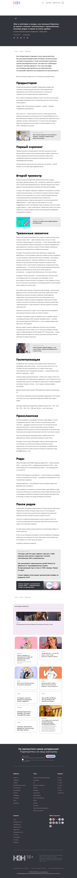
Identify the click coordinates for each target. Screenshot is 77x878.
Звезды (35, 803)
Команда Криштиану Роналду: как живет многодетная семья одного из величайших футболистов (24, 713)
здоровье (28, 51)
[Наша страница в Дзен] (50, 823)
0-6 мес (60, 777)
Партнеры (16, 803)
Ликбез (18, 681)
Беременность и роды (19, 785)
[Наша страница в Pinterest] (56, 823)
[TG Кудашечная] (53, 819)
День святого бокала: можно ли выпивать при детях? (25, 684)
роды (21, 51)
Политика (16, 842)
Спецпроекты (17, 824)
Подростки (61, 793)
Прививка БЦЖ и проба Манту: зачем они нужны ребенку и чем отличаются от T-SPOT (49, 685)
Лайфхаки (19, 653)
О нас (14, 819)
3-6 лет (59, 787)
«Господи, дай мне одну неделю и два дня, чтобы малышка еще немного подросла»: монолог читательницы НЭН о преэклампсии (36, 556)
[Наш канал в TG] (50, 819)
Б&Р (16, 18)
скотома (26, 425)
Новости (17, 622)
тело (17, 51)
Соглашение (16, 837)
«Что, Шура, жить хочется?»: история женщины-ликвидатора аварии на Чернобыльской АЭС (50, 722)
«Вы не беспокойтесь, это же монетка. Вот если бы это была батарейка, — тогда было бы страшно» (49, 699)
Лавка (48, 3)
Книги (34, 800)
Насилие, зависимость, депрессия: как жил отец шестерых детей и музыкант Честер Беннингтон (25, 728)
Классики (35, 805)
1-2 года (60, 782)
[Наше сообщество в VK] (59, 819)
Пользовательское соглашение (21, 868)
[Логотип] (16, 2)
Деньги (35, 787)
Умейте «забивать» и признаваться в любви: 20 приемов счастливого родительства (24, 658)
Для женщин (16, 790)
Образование (37, 795)
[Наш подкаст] (50, 826)
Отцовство (19, 707)
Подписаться (50, 756)
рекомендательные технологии (51, 873)
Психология (36, 793)
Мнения (43, 651)
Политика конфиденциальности (56, 868)
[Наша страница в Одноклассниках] (62, 819)
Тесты (14, 800)
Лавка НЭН (16, 829)
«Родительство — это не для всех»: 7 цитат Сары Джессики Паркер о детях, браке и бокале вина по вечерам (50, 655)
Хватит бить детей (38, 810)
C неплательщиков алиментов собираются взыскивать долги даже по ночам (34, 624)
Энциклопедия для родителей (41, 777)
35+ (34, 782)
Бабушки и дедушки (39, 785)
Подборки (16, 795)
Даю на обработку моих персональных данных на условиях (38, 761)
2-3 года (60, 785)
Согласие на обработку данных (38, 868)
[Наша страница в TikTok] (53, 823)
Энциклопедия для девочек (40, 808)
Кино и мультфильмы (38, 798)
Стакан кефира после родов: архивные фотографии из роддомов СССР (38, 576)
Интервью (44, 718)
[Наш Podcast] (62, 823)
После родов (16, 787)
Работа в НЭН (17, 827)
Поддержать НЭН (18, 832)
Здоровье (35, 790)
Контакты (15, 834)
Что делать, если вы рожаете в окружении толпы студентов (24, 699)
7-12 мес (60, 780)
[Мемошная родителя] (56, 819)
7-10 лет (60, 790)
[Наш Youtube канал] (59, 823)
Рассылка (57, 3)
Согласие (15, 840)
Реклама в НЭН (17, 822)
